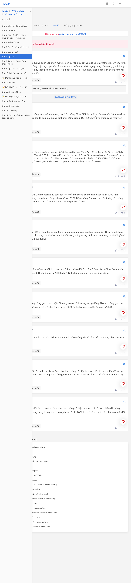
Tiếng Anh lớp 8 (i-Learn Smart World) (25, 475)
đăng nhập (40, 44)
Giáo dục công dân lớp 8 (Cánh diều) (23, 517)
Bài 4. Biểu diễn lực (10, 42)
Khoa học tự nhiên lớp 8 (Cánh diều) (23, 489)
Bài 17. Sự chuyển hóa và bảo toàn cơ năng (16, 116)
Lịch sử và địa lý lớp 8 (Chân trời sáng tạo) (26, 508)
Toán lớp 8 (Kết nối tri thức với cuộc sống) (26, 447)
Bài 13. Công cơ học (11, 92)
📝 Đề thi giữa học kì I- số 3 (15, 96)
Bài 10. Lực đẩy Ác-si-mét (14, 73)
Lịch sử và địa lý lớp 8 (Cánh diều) (22, 503)
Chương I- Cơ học (13, 14)
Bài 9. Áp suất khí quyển (13, 68)
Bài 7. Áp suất (8, 56)
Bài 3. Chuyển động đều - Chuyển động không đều (14, 36)
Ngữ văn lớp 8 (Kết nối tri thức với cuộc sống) (28, 461)
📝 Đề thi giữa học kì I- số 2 (15, 87)
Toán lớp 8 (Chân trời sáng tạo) (21, 456)
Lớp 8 (5, 11)
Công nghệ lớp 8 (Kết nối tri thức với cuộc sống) (29, 526)
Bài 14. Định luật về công (13, 101)
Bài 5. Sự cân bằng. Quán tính (15, 47)
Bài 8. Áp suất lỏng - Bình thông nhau (14, 62)
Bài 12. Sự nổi (8, 82)
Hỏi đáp (56, 25)
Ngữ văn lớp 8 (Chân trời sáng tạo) (23, 470)
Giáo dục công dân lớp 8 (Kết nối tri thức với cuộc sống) (32, 512)
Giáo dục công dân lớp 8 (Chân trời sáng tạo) (27, 522)
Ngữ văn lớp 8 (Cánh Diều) (19, 466)
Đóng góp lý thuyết (73, 25)
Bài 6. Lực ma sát (10, 52)
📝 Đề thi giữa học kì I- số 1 (15, 77)
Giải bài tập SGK (41, 25)
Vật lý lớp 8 (18, 11)
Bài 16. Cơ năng (9, 110)
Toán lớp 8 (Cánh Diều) (17, 452)
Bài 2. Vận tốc (8, 30)
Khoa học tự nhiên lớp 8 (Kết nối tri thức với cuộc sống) (32, 484)
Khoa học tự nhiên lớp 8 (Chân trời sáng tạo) (27, 494)
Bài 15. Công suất (10, 106)
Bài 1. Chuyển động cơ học (14, 26)
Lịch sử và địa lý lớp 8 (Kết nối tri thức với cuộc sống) (31, 498)
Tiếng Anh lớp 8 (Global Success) (22, 480)
